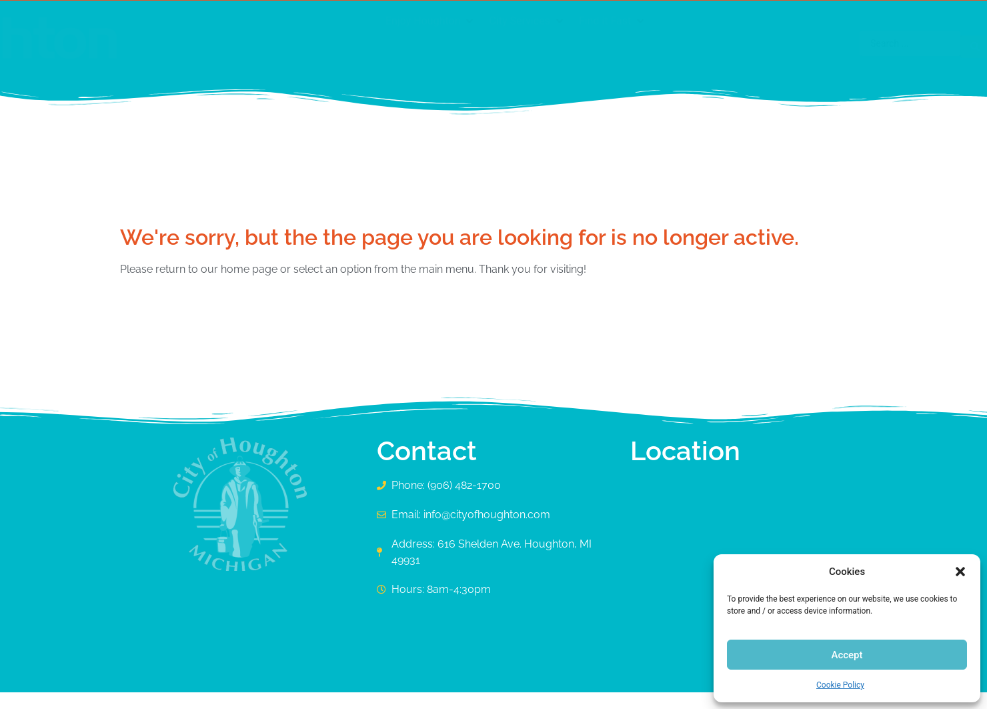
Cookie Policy (840, 685)
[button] (960, 571)
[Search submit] (847, 43)
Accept (846, 655)
